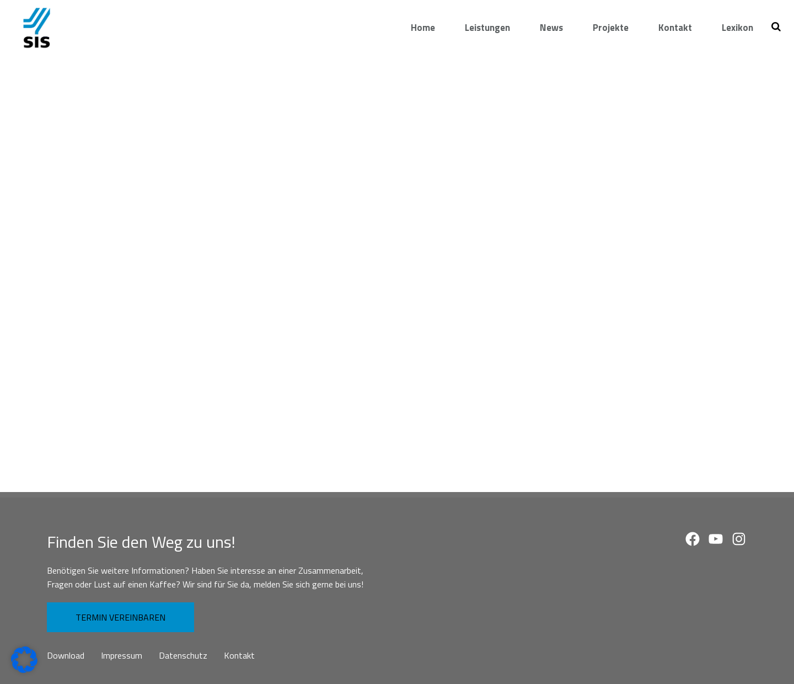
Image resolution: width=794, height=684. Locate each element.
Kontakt (239, 655)
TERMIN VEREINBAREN (120, 617)
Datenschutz (183, 655)
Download (65, 655)
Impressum (121, 655)
